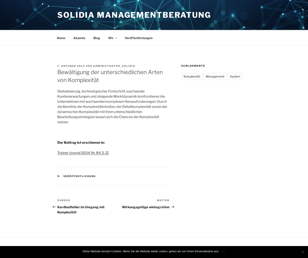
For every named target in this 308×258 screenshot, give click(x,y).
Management (215, 76)
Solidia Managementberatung (134, 15)
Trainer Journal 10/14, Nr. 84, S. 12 (83, 153)
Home (61, 38)
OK (223, 251)
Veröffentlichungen (139, 38)
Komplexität (192, 76)
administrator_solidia (114, 65)
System (235, 76)
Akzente (79, 38)
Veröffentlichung (79, 176)
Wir (113, 38)
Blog (96, 38)
